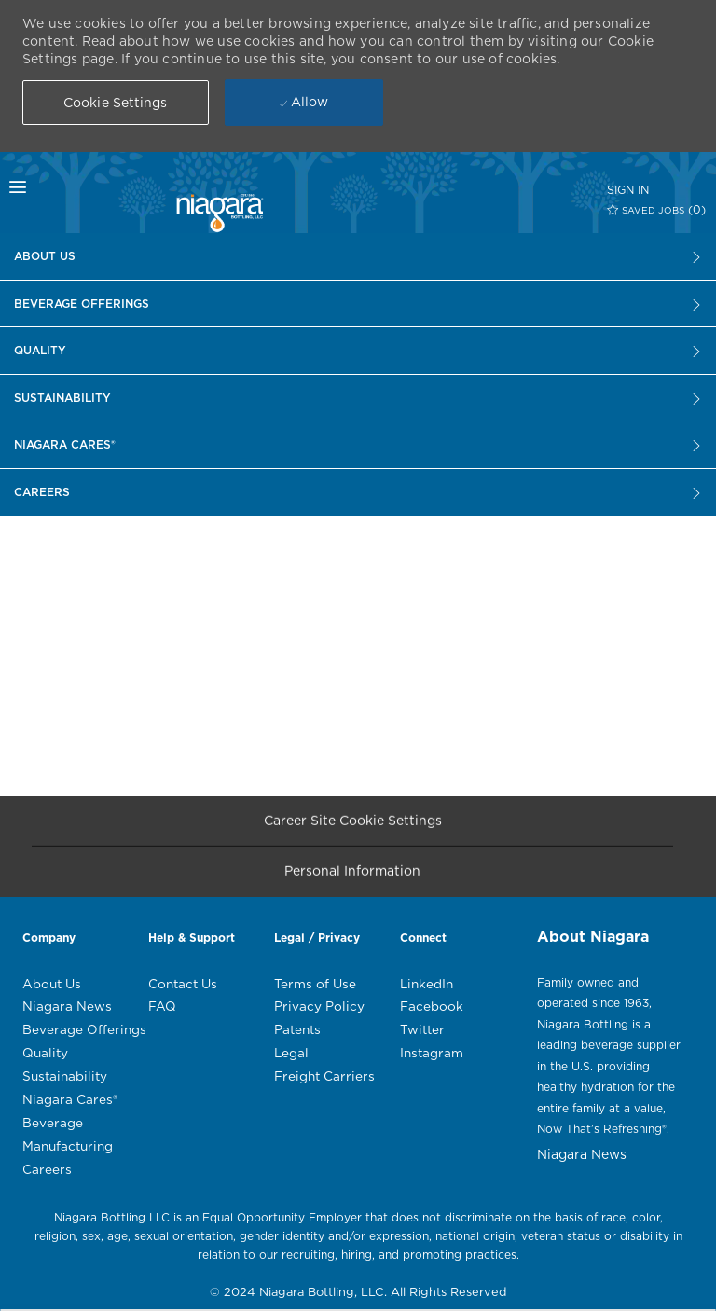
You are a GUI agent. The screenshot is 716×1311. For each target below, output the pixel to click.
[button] (115, 102)
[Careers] (358, 256)
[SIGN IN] (628, 190)
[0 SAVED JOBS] (657, 209)
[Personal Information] (352, 878)
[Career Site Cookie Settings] (352, 826)
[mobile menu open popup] (53, 187)
